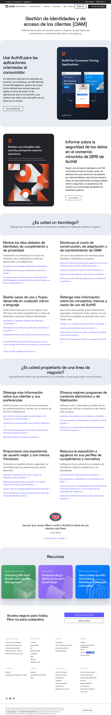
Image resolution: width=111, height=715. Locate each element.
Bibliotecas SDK (35, 651)
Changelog (34, 653)
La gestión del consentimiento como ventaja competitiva (26, 423)
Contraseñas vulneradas (87, 689)
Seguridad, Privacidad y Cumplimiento (87, 646)
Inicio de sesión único (86, 675)
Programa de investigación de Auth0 (16, 675)
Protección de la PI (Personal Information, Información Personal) (82, 497)
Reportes (33, 659)
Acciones (83, 680)
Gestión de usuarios (61, 683)
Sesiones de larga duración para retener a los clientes (82, 274)
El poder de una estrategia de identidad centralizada (24, 266)
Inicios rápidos (35, 645)
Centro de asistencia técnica (64, 645)
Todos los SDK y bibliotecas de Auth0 (18, 351)
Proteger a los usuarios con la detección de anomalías (82, 324)
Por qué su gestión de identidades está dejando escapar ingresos (83, 421)
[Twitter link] (7, 698)
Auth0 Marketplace (61, 651)
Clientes (82, 642)
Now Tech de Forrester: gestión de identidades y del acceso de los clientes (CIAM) (24, 417)
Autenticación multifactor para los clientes (77, 328)
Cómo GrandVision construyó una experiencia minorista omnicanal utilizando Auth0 (26, 494)
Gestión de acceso (61, 675)
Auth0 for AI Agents (61, 672)
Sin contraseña (84, 686)
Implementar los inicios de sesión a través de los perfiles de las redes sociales (83, 333)
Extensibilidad (60, 678)
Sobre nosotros (84, 655)
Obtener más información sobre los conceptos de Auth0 (83, 339)
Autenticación (60, 686)
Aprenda (33, 672)
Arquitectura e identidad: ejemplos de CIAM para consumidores (23, 322)
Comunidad (59, 642)
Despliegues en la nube (62, 689)
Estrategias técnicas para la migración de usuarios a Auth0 (24, 271)
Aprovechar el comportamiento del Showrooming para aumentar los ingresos (82, 428)
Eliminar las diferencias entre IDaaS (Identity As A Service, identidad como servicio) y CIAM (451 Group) (84, 264)
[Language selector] (101, 2)
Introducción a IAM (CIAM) (38, 675)
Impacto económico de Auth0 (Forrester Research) (81, 270)
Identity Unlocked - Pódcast (14, 651)
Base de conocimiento (62, 648)
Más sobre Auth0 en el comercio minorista (20, 437)
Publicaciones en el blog (13, 648)
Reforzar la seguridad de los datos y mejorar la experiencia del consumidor (22, 476)
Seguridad (59, 680)
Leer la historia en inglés (54, 538)
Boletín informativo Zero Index (14, 653)
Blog (32, 656)
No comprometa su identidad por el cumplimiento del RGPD (82, 480)
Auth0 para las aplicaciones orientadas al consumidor (82, 416)
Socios (82, 649)
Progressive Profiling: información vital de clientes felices (26, 335)
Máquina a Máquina (86, 683)
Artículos (33, 642)
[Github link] (14, 698)
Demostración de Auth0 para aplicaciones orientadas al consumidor (83, 279)
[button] (80, 6)
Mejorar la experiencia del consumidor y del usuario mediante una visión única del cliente (24, 483)
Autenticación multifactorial (88, 678)
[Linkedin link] (10, 698)
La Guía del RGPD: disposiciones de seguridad (79, 475)
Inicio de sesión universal (87, 672)
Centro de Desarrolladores (13, 642)
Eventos (8, 672)
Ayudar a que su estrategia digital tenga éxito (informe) (25, 489)
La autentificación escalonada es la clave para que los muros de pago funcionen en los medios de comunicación (27, 343)
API (32, 648)
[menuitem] (22, 6)
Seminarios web (35, 662)
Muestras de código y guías (14, 645)
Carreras (87, 652)
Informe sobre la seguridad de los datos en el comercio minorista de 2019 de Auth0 (25, 431)
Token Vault (83, 692)
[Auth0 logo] (10, 6)
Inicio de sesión (89, 1)
